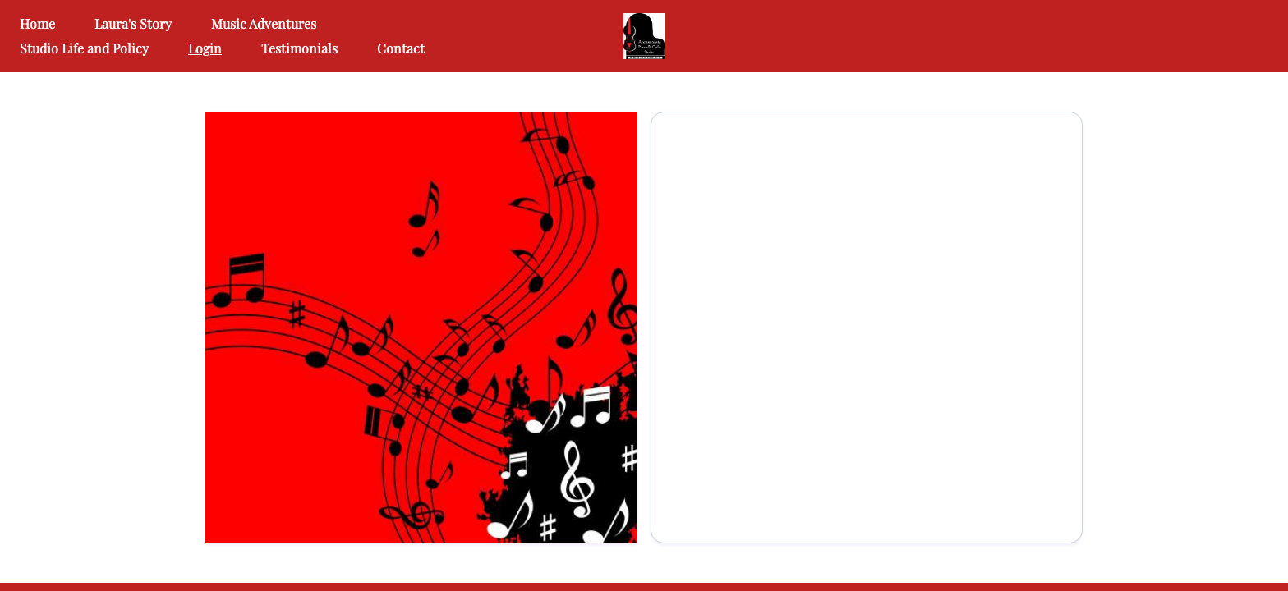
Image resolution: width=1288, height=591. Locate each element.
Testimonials (299, 48)
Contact (401, 48)
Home (37, 23)
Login (205, 48)
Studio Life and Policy (84, 48)
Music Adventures (263, 23)
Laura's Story (133, 23)
